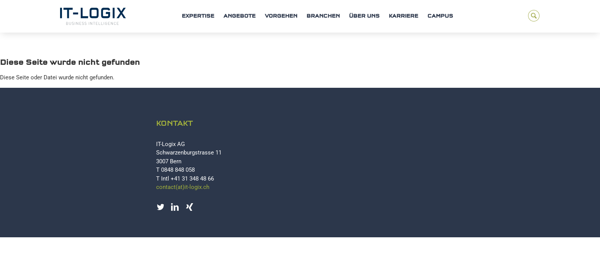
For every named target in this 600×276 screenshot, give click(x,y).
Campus (440, 16)
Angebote (239, 16)
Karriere (403, 16)
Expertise (198, 16)
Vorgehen (281, 16)
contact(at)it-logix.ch (182, 187)
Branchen (323, 16)
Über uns (364, 16)
